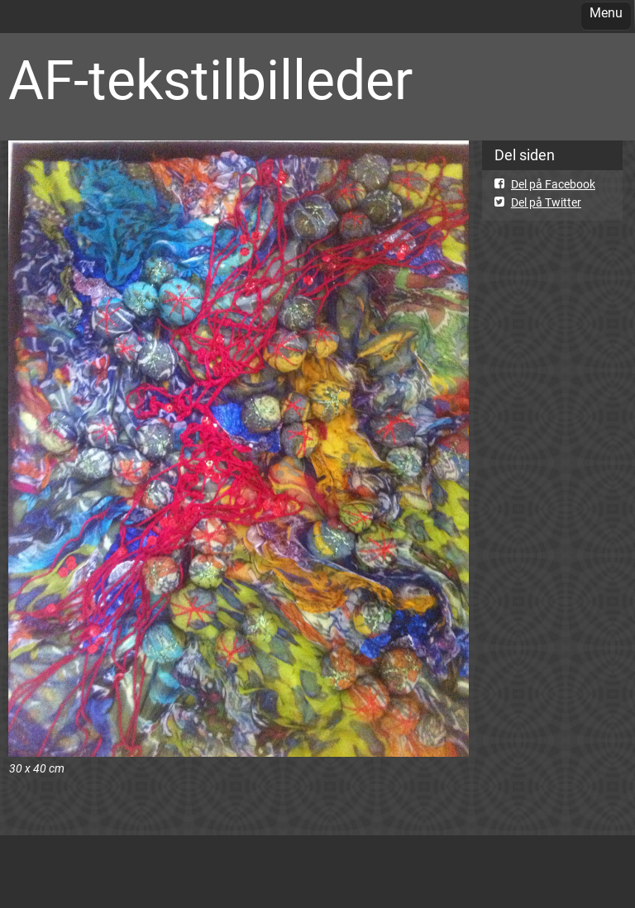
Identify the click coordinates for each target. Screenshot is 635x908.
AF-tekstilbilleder (210, 80)
